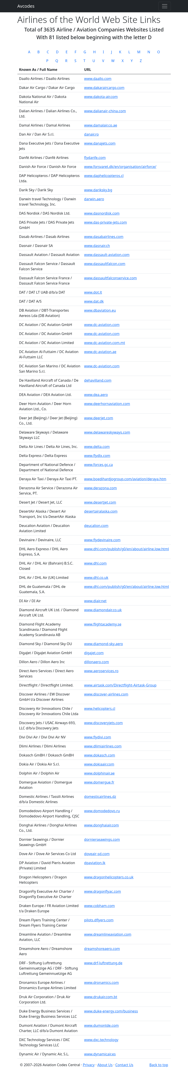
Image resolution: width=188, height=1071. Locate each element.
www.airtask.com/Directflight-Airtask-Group (120, 685)
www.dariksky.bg (98, 190)
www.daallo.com (98, 78)
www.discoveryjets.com (103, 722)
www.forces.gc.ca (98, 464)
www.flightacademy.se (102, 624)
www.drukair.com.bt (100, 996)
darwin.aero (94, 199)
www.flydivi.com (97, 737)
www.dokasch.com (99, 755)
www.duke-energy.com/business (111, 1011)
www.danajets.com (99, 143)
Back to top (158, 1064)
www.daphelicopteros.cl (104, 175)
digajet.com (94, 652)
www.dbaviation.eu (100, 310)
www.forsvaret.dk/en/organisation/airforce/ (120, 166)
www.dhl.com (95, 563)
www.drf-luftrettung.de (103, 963)
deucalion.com (96, 525)
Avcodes (26, 6)
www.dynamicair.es (100, 1054)
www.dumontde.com (101, 1025)
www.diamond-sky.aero (103, 643)
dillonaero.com (96, 661)
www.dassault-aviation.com (107, 254)
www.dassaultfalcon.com (104, 263)
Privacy (89, 1064)
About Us (105, 1064)
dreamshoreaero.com (102, 948)
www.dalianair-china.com (105, 111)
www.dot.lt (93, 292)
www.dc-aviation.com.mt (104, 342)
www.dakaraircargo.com (104, 87)
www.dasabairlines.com (103, 236)
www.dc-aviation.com (101, 324)
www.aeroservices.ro (101, 670)
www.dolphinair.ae (99, 773)
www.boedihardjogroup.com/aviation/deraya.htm (125, 479)
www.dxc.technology (101, 1039)
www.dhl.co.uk (96, 577)
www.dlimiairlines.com (103, 746)
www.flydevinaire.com (102, 539)
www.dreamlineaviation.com (107, 934)
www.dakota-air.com (101, 96)
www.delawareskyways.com (107, 432)
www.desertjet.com (100, 502)
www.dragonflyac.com (102, 891)
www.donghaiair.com (101, 825)
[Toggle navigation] (164, 6)
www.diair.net (95, 600)
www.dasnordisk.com (102, 213)
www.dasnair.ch (97, 245)
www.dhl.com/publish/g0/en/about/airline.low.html (126, 549)
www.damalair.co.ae (100, 125)
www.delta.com (97, 446)
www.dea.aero (96, 394)
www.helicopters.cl (99, 708)
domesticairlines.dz (100, 796)
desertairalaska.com (100, 511)
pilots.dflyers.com (99, 920)
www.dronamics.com (101, 982)
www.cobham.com (99, 905)
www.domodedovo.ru (102, 810)
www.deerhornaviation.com (107, 403)
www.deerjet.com (98, 418)
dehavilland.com (98, 380)
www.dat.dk (94, 301)
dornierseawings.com (102, 839)
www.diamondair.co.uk (103, 609)
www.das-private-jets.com (105, 222)
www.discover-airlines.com (106, 694)
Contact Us (124, 1064)
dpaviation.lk (94, 862)
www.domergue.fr (99, 782)
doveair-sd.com (97, 853)
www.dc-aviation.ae (100, 351)
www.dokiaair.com (99, 764)
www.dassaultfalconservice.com (110, 278)
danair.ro (91, 134)
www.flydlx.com (97, 455)
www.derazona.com (100, 488)
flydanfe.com (95, 157)
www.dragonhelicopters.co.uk (109, 877)
